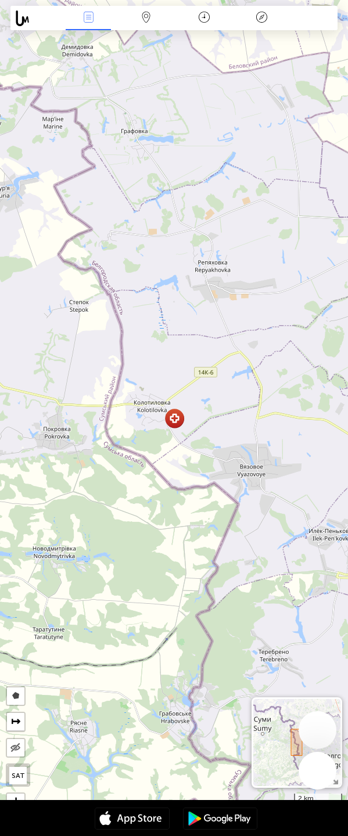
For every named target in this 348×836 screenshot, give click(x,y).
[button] (174, 418)
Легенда (262, 18)
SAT (18, 776)
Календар (204, 18)
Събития (88, 18)
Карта (146, 18)
